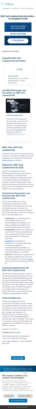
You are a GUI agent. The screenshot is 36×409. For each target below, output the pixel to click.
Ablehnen (9, 396)
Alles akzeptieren (18, 401)
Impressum (11, 407)
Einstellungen (25, 396)
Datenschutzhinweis (22, 407)
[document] (18, 384)
